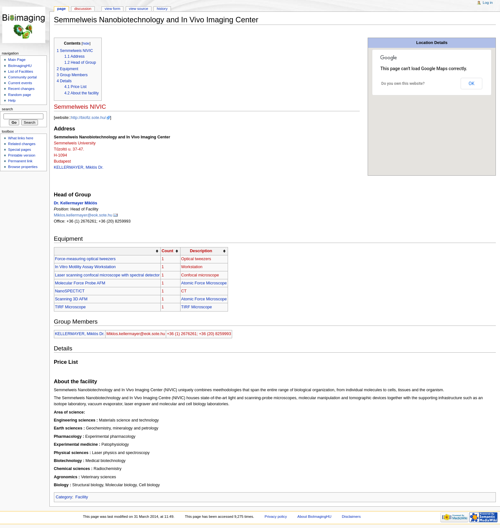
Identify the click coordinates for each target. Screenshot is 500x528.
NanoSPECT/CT (70, 291)
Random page (19, 95)
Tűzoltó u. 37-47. (69, 149)
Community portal (22, 77)
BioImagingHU (20, 66)
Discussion (82, 9)
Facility (81, 497)
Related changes (21, 144)
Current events (20, 83)
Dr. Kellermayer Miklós (75, 203)
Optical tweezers (196, 259)
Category (64, 497)
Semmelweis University (75, 143)
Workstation (191, 267)
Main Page (17, 60)
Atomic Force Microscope (204, 283)
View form (112, 9)
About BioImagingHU (315, 516)
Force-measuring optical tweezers (85, 259)
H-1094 (60, 155)
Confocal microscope (200, 275)
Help (12, 100)
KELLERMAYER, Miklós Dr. (79, 167)
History (162, 9)
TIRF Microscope (70, 307)
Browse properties (22, 167)
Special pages (19, 149)
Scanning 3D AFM (71, 299)
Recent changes (21, 89)
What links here (20, 138)
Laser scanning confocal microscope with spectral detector (107, 275)
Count (167, 251)
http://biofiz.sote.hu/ (88, 117)
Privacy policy (276, 516)
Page (61, 9)
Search (7, 109)
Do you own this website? (403, 83)
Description (201, 251)
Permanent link (20, 161)
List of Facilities (20, 71)
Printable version (21, 155)
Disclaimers (351, 516)
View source (138, 9)
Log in (488, 2)
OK (471, 83)
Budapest (62, 161)
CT (184, 291)
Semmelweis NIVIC (80, 106)
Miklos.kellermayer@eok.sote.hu (83, 215)
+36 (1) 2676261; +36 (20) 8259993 (199, 334)
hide (86, 43)
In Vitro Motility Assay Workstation (85, 267)
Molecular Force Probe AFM (80, 283)
